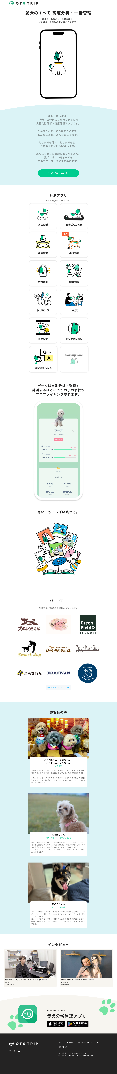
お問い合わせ (63, 1047)
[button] (58, 63)
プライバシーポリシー (85, 1043)
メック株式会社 (63, 1053)
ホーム (60, 1043)
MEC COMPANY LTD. (78, 1053)
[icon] (10, 1051)
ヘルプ (99, 1043)
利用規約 (70, 1043)
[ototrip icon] (23, 3)
